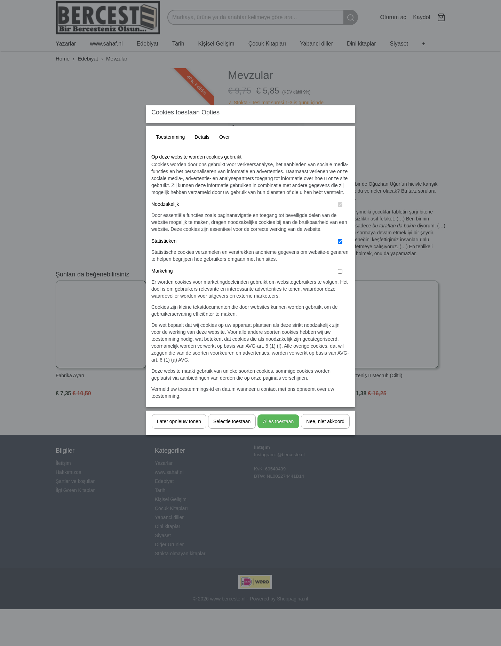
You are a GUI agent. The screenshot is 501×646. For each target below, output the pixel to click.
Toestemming (170, 150)
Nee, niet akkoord (325, 435)
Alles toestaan (278, 435)
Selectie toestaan (231, 435)
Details (201, 150)
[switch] (340, 218)
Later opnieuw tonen (179, 435)
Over (224, 150)
